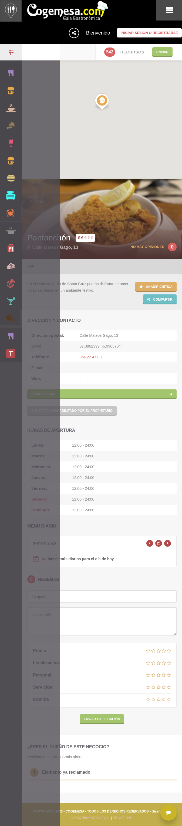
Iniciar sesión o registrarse (149, 33)
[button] (102, 102)
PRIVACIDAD (122, 818)
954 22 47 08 (91, 357)
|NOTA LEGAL (99, 818)
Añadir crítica (156, 286)
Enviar (162, 52)
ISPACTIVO (80, 818)
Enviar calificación (102, 719)
